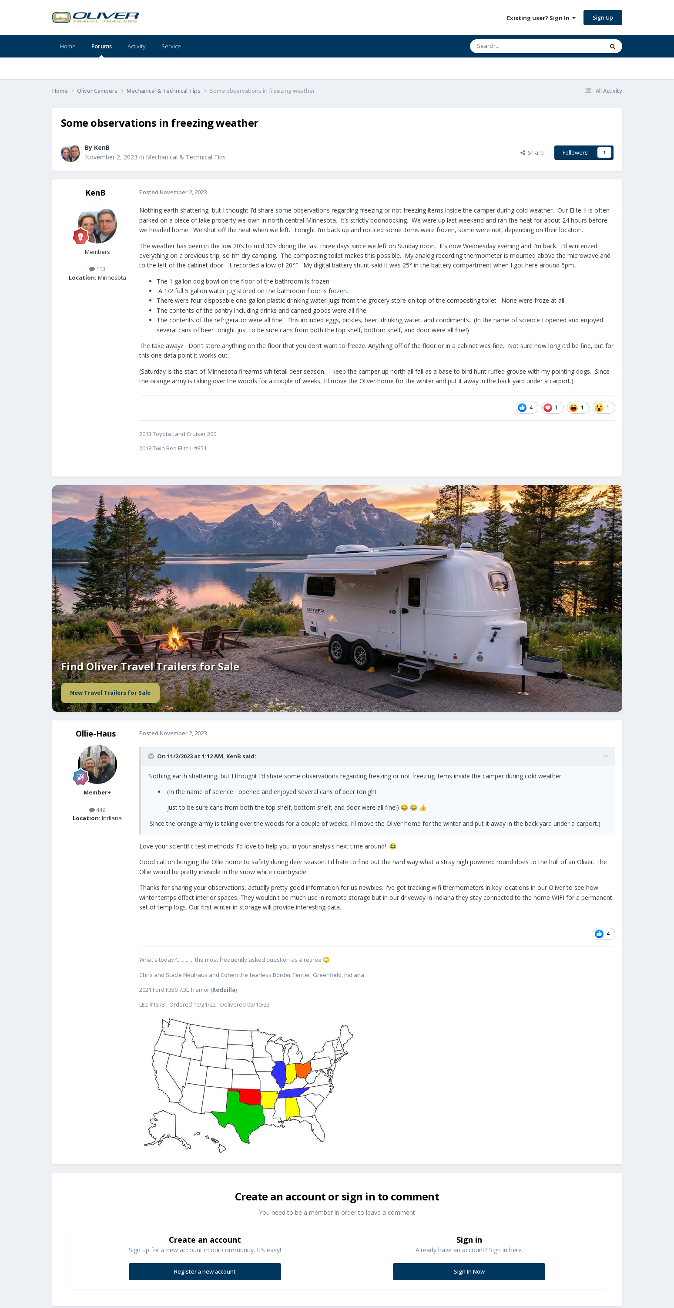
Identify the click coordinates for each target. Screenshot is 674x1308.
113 (97, 269)
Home (68, 46)
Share (532, 152)
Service (171, 46)
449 (97, 810)
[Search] (515, 46)
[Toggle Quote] (152, 756)
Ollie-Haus (96, 733)
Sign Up (603, 17)
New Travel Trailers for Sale (110, 692)
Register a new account (205, 1271)
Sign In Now (469, 1271)
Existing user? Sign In (541, 18)
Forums (101, 49)
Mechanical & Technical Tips (186, 157)
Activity (136, 46)
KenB (102, 147)
